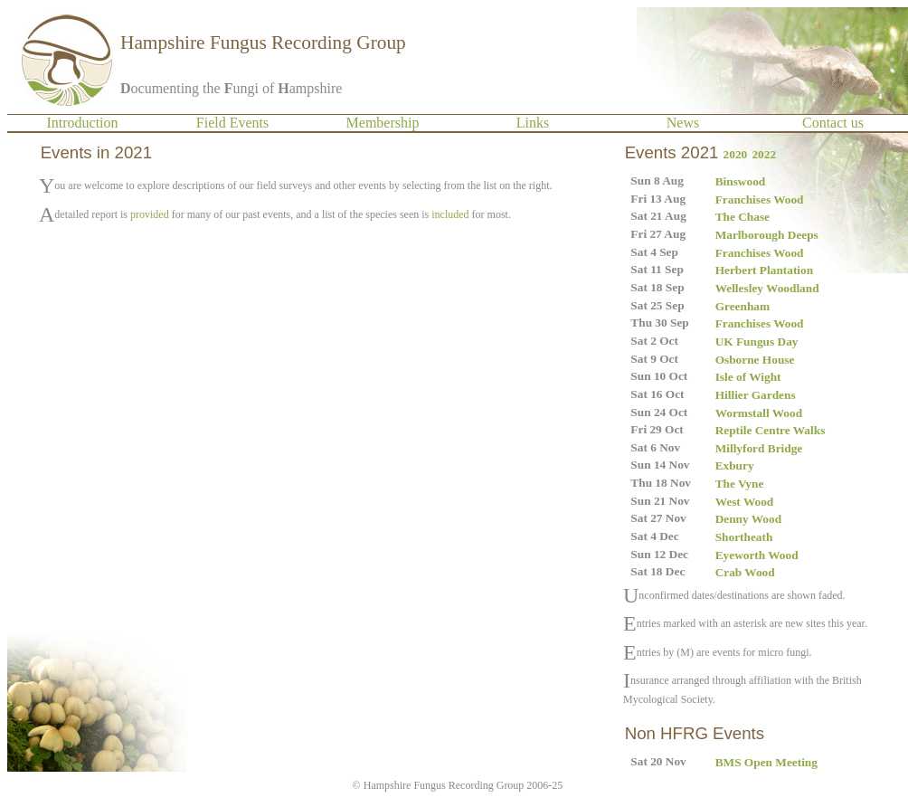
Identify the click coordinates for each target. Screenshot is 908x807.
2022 (764, 154)
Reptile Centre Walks (770, 430)
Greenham (742, 306)
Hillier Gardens (755, 395)
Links (532, 122)
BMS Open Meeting (766, 762)
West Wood (744, 501)
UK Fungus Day (757, 341)
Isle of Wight (748, 377)
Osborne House (755, 359)
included (449, 214)
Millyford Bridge (759, 448)
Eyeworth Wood (757, 555)
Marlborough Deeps (766, 235)
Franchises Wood (759, 199)
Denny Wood (748, 519)
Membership (383, 122)
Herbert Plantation (764, 270)
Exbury (734, 465)
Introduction (82, 122)
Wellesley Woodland (767, 288)
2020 (736, 154)
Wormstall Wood (758, 413)
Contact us (833, 122)
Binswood (740, 181)
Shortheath (744, 537)
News (683, 122)
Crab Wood (745, 572)
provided (149, 214)
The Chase (742, 216)
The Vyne (739, 483)
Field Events (232, 122)
